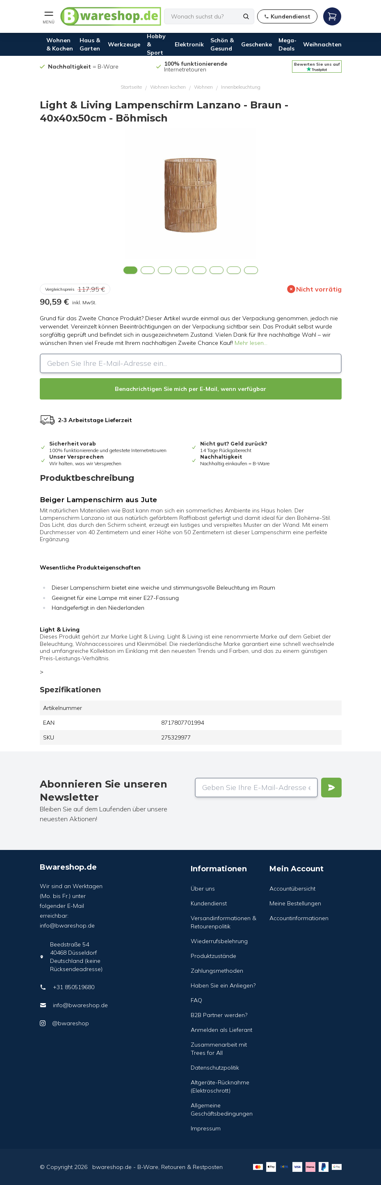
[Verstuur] (331, 787)
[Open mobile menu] (49, 16)
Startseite (131, 87)
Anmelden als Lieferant (221, 1029)
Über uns (203, 888)
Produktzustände (213, 956)
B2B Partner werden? (219, 1015)
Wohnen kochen (168, 87)
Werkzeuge (124, 44)
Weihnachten (322, 44)
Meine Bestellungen (295, 903)
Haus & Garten (90, 44)
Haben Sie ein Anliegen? (223, 985)
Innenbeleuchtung (240, 87)
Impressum (206, 1128)
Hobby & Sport (156, 44)
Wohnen (203, 87)
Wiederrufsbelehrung (219, 941)
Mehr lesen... (251, 343)
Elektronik (189, 44)
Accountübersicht (292, 888)
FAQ (196, 1000)
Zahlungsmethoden (217, 970)
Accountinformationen (299, 918)
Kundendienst (209, 903)
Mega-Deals (287, 44)
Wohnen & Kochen (59, 44)
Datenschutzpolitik (215, 1067)
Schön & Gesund (222, 44)
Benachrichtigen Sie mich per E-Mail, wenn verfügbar (190, 389)
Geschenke (256, 44)
